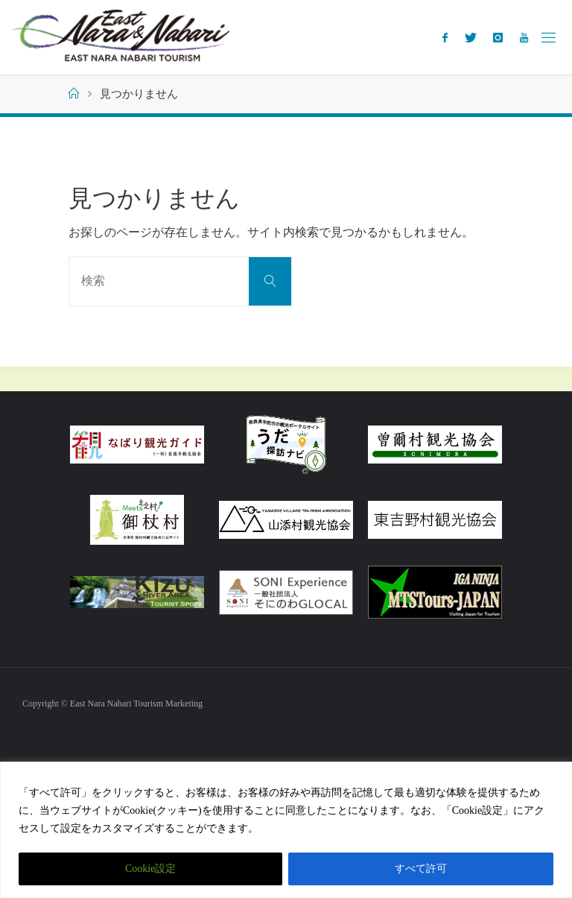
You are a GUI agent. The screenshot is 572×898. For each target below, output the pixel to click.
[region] (286, 830)
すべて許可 (421, 868)
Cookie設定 (150, 868)
